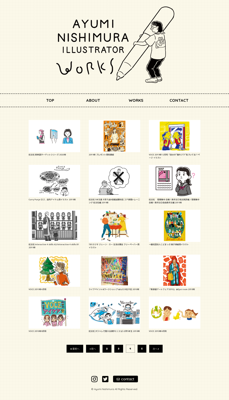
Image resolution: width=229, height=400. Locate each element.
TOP (50, 100)
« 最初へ (74, 348)
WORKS (136, 100)
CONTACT (179, 100)
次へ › (156, 348)
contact (125, 379)
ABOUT (93, 100)
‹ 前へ (93, 348)
